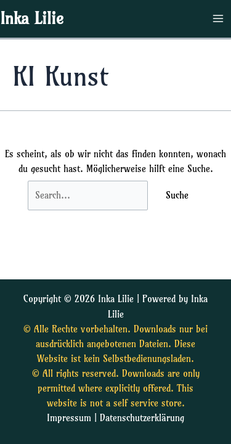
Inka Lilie (31, 18)
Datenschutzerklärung (142, 418)
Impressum (69, 418)
